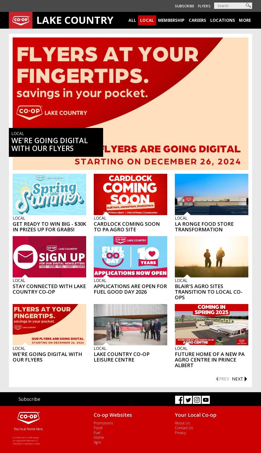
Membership (171, 20)
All (132, 20)
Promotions (103, 423)
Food (98, 427)
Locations (222, 20)
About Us (182, 423)
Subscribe (184, 6)
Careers (197, 20)
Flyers (204, 6)
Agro (97, 442)
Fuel (97, 432)
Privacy (180, 432)
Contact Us (184, 427)
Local (147, 20)
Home (99, 437)
